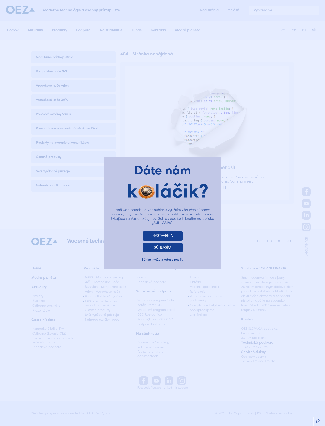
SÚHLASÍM (162, 247)
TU (181, 260)
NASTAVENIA (162, 236)
